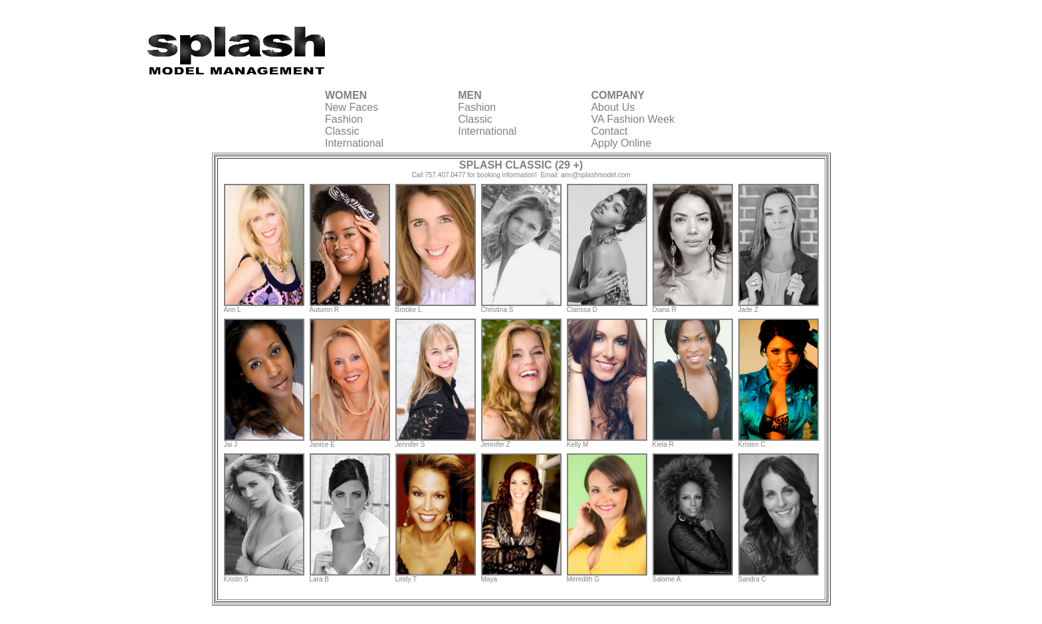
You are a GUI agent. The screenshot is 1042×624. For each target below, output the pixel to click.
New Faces (351, 107)
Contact (609, 131)
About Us (613, 107)
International (354, 143)
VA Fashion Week (633, 119)
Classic (342, 131)
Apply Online (621, 143)
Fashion (344, 119)
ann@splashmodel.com (596, 175)
